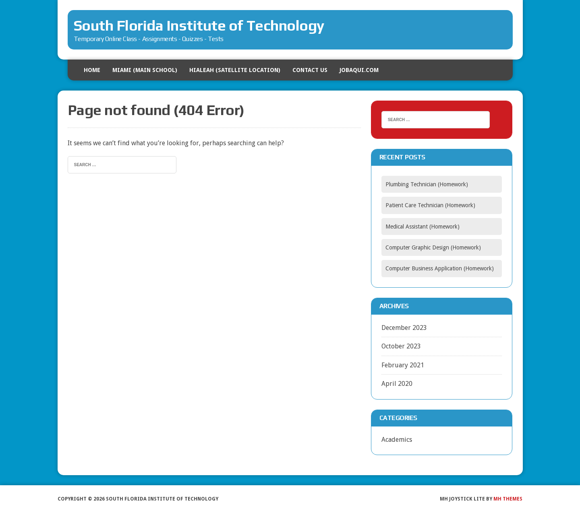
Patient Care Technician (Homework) (430, 205)
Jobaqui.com (359, 70)
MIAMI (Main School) (144, 70)
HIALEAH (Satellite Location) (234, 70)
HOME (92, 70)
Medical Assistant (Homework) (422, 226)
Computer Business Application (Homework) (439, 268)
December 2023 (404, 328)
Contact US (309, 70)
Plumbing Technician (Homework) (426, 184)
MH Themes (507, 499)
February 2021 (402, 365)
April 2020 (396, 383)
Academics (396, 439)
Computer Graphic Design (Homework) (433, 247)
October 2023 (401, 346)
